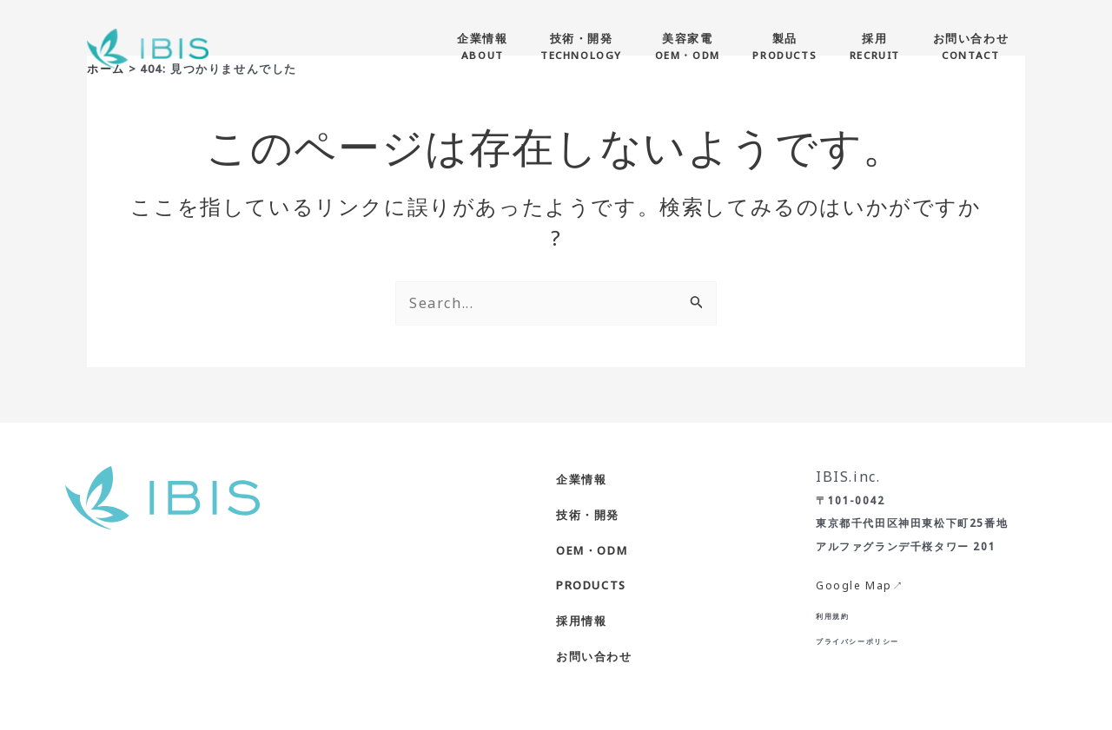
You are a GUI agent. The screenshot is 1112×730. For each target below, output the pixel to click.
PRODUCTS (591, 585)
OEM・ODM (591, 550)
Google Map (854, 585)
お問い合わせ (594, 656)
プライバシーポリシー (857, 641)
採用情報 (581, 620)
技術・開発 (587, 515)
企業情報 (581, 479)
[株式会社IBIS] (147, 46)
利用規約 (832, 616)
